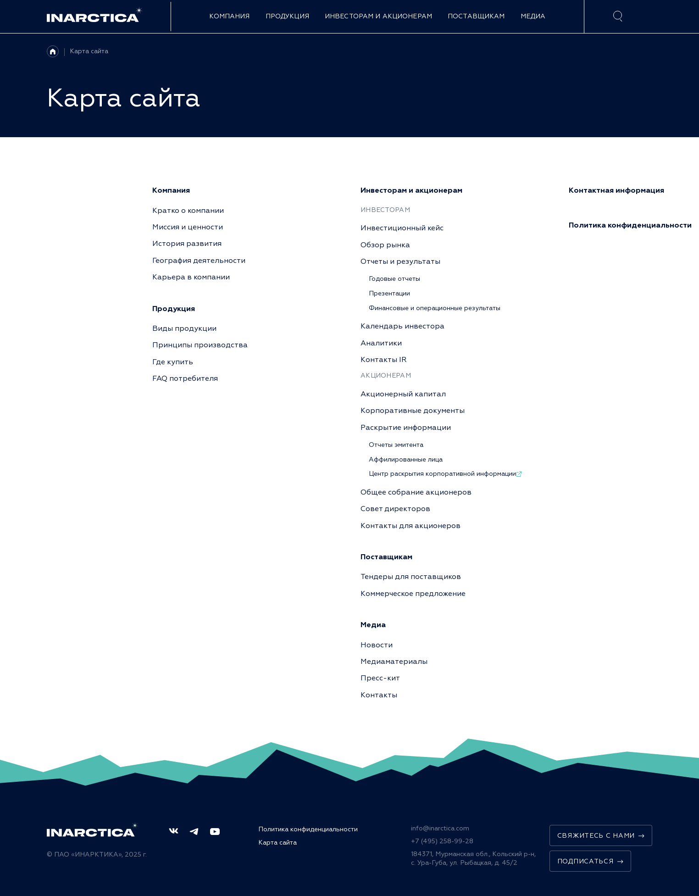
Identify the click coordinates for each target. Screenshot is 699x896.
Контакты (379, 695)
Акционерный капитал (403, 394)
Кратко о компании (188, 210)
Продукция (287, 16)
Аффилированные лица (406, 459)
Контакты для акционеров (410, 525)
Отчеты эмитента (396, 445)
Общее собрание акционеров (416, 492)
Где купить (172, 362)
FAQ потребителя (185, 378)
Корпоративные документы (413, 410)
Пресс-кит (380, 678)
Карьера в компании (191, 277)
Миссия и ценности (187, 227)
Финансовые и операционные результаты (434, 308)
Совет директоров (395, 508)
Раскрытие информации (406, 427)
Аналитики (381, 343)
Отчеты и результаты (400, 261)
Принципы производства (200, 345)
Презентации (389, 293)
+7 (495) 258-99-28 (442, 841)
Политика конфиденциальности (308, 829)
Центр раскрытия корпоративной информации (445, 474)
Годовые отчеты (394, 279)
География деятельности (198, 260)
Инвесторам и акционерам (378, 16)
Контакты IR (384, 359)
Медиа (533, 16)
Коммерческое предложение (413, 593)
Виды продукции (184, 328)
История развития (187, 243)
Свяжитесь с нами (600, 836)
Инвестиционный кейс (402, 228)
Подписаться (590, 861)
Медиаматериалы (394, 661)
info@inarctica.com (440, 828)
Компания (229, 16)
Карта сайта (89, 51)
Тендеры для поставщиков (411, 576)
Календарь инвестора (402, 326)
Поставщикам (476, 16)
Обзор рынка (385, 245)
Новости (377, 645)
